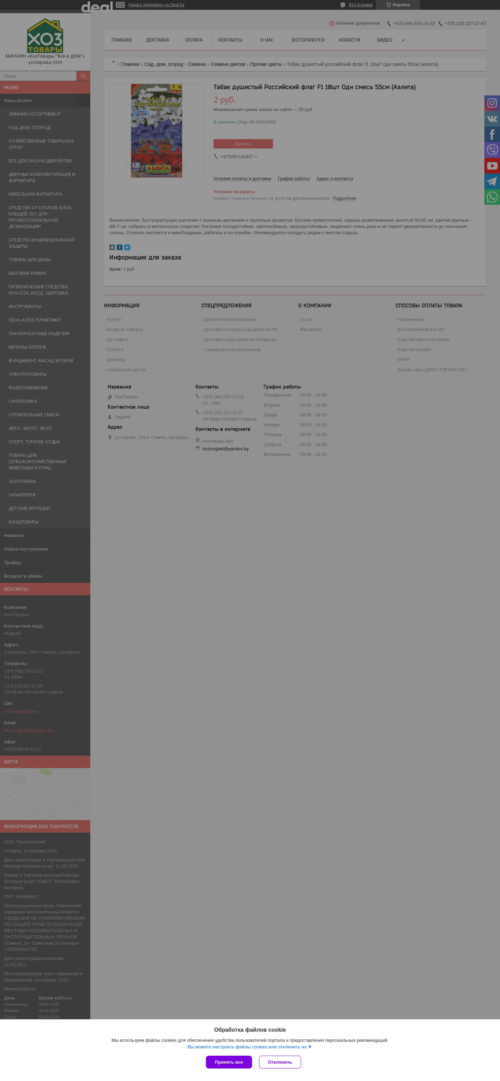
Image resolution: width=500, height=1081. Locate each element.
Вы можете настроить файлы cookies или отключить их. (248, 1046)
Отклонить (280, 1062)
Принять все (229, 1062)
